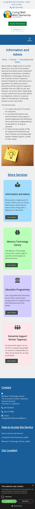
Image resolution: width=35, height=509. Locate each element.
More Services (17, 175)
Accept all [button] (9, 501)
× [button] (33, 485)
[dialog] (17, 496)
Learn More (11, 217)
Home (4, 59)
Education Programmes (17, 289)
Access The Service (17, 24)
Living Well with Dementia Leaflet (14, 437)
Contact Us (17, 29)
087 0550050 (9, 408)
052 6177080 (9, 412)
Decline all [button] (25, 501)
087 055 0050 (18, 7)
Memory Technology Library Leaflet (15, 441)
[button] (17, 506)
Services (13, 59)
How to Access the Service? (12, 433)
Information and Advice (17, 194)
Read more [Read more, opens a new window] (24, 493)
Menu (31, 40)
